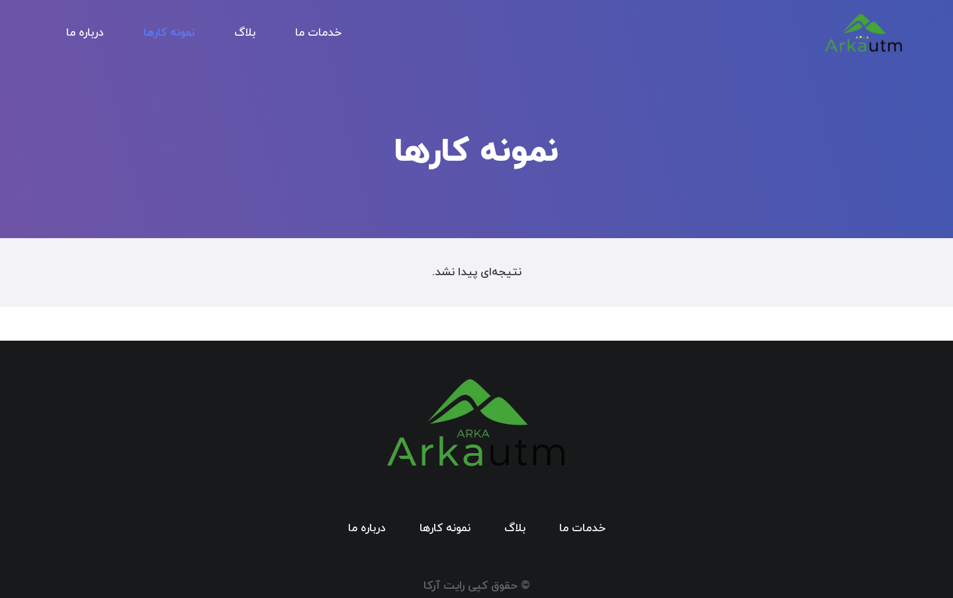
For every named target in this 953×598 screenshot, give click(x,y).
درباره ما (367, 528)
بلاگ (514, 528)
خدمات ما (582, 528)
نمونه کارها (445, 528)
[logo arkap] (864, 33)
